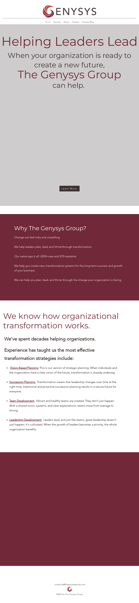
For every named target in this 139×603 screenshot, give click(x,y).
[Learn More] (69, 188)
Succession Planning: (22, 382)
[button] (69, 12)
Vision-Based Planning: (24, 368)
